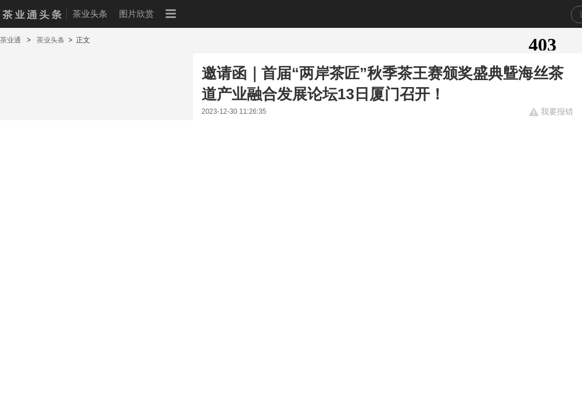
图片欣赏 (136, 14)
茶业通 (11, 40)
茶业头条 (90, 14)
